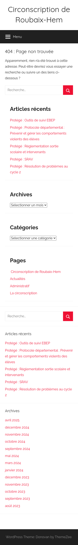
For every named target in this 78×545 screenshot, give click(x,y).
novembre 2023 (17, 484)
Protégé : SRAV (21, 159)
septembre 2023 (17, 499)
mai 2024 (12, 456)
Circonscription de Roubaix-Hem (35, 272)
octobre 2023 (15, 492)
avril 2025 (12, 420)
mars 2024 (13, 463)
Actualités (17, 279)
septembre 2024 (17, 449)
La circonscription (23, 293)
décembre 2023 (17, 477)
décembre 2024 (17, 427)
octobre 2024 (15, 442)
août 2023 (12, 506)
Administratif (19, 286)
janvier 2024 (14, 470)
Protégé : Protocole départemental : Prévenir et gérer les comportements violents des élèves (38, 133)
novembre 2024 (17, 434)
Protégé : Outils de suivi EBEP (32, 120)
